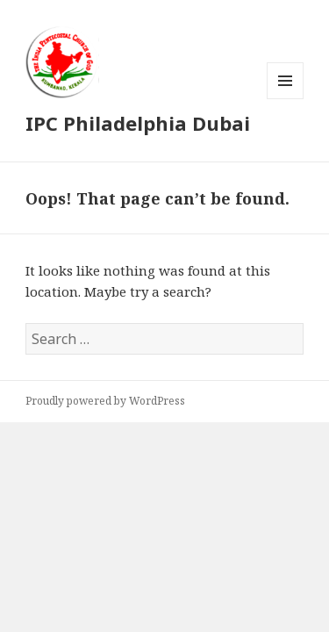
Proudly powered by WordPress (105, 400)
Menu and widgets (286, 98)
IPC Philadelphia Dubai (137, 123)
